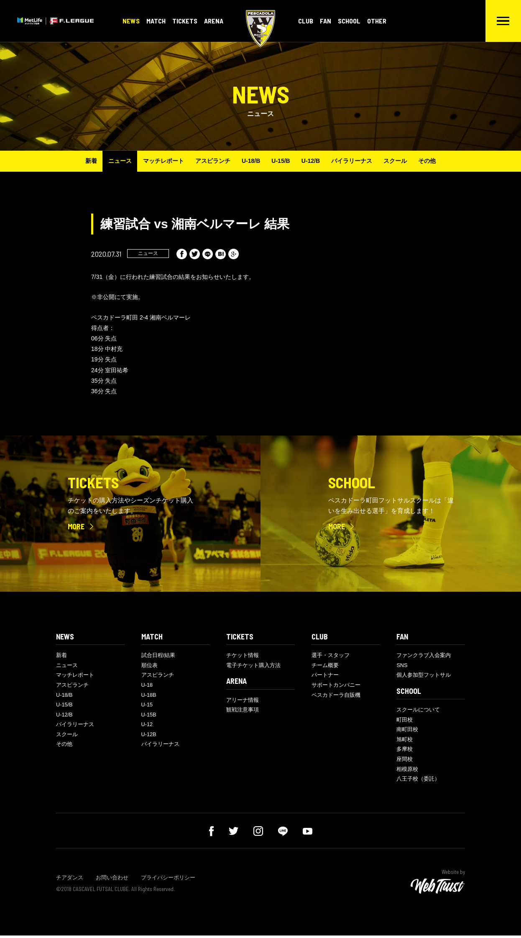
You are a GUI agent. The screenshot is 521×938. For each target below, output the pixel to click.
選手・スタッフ (331, 655)
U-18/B (250, 160)
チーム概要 (325, 665)
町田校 (404, 721)
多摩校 (404, 751)
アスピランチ (210, 160)
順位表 (149, 665)
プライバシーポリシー (168, 880)
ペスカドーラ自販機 (336, 696)
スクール (399, 160)
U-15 (147, 706)
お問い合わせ (112, 880)
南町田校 (407, 731)
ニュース (115, 160)
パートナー (325, 676)
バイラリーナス (355, 160)
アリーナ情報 (242, 701)
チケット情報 (242, 655)
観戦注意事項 (242, 711)
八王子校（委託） (418, 781)
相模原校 (407, 771)
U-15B (149, 716)
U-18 (147, 686)
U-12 (147, 726)
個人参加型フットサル (423, 676)
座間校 (404, 761)
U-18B (149, 696)
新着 (85, 160)
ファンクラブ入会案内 (423, 655)
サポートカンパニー (336, 686)
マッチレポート (160, 160)
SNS (402, 665)
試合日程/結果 (158, 655)
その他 (433, 160)
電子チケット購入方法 (253, 665)
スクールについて (418, 711)
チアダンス (69, 880)
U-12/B (312, 160)
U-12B (149, 736)
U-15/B (281, 160)
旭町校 (404, 741)
